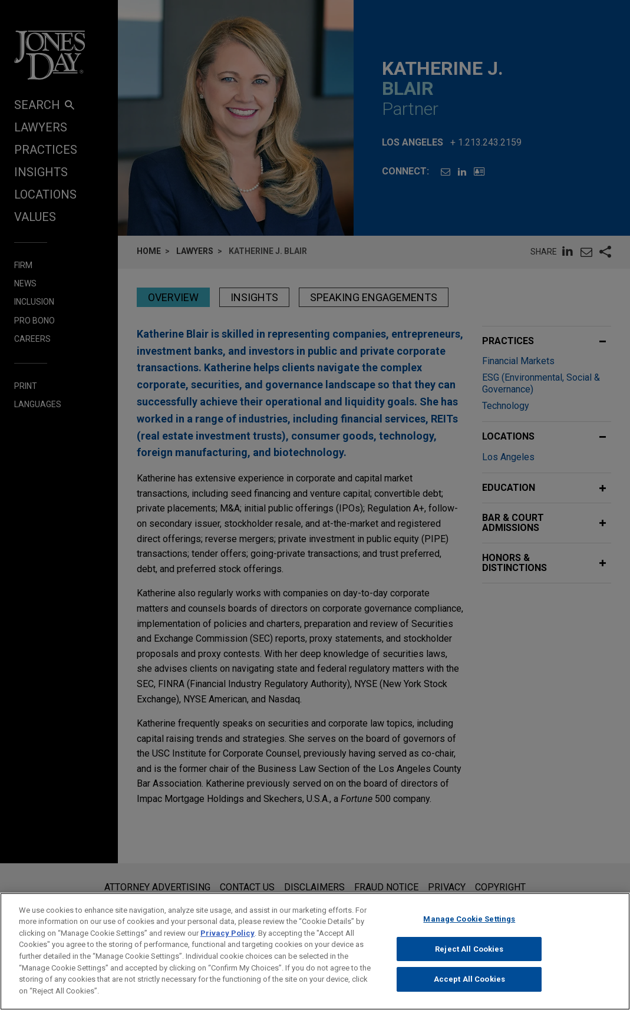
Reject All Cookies (469, 954)
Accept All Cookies (469, 985)
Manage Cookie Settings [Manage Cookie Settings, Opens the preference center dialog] (469, 924)
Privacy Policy (227, 939)
